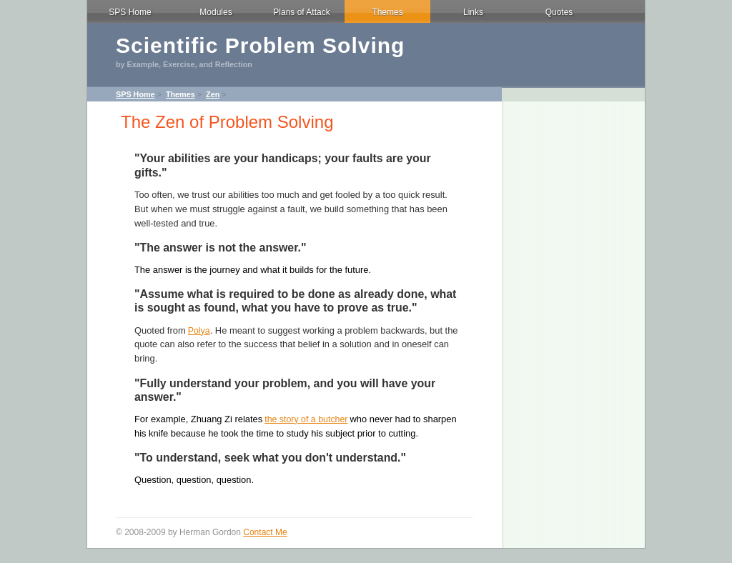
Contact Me (265, 532)
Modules (215, 12)
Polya (199, 331)
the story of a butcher (305, 419)
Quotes (559, 12)
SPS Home (130, 12)
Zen (212, 94)
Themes (387, 12)
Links (473, 12)
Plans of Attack (301, 12)
